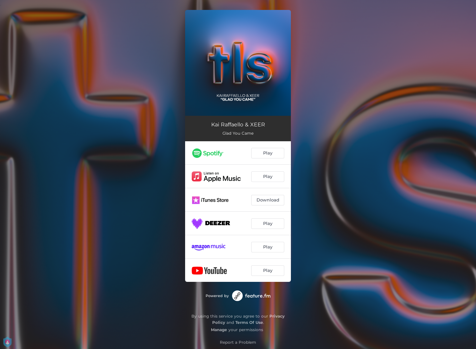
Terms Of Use (249, 322)
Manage (219, 329)
